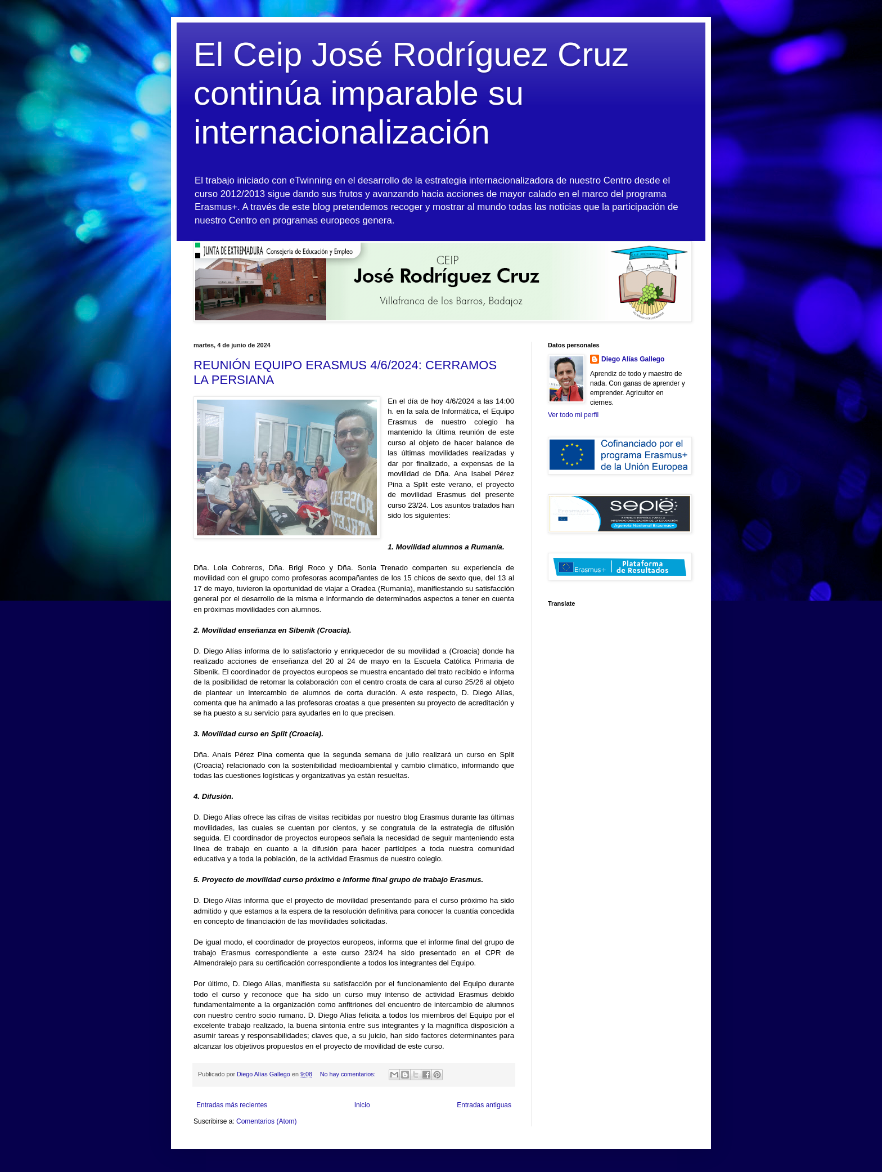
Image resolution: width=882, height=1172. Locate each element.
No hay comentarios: (348, 1074)
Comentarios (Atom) (266, 1121)
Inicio (362, 1105)
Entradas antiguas (484, 1105)
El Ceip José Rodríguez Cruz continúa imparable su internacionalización (411, 93)
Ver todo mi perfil (573, 415)
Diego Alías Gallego (632, 359)
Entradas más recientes (231, 1105)
